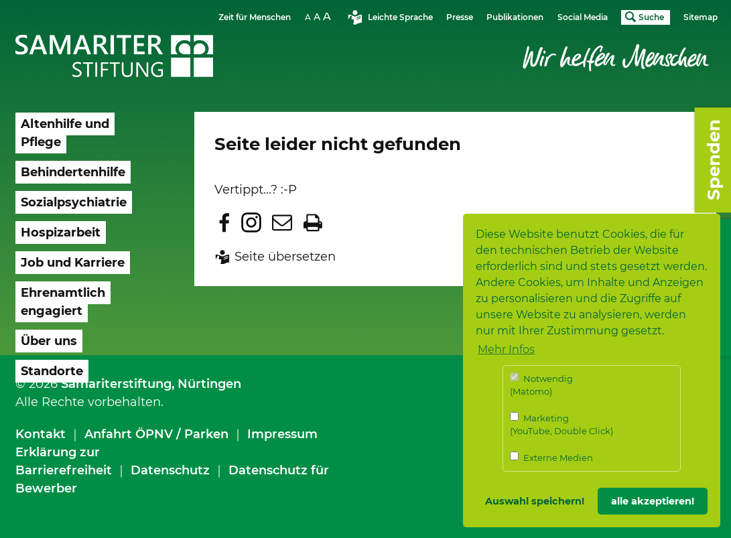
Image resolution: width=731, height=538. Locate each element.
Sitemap (700, 17)
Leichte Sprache (400, 17)
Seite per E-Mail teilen (282, 222)
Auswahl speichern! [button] (534, 501)
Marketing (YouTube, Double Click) (561, 424)
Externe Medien (551, 457)
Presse (459, 17)
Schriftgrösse (319, 16)
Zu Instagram (251, 222)
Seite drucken (313, 222)
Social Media (582, 17)
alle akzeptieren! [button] (652, 501)
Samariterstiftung (116, 384)
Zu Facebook (224, 222)
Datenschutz (170, 470)
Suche (651, 17)
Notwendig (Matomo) (541, 385)
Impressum (282, 434)
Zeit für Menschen (254, 17)
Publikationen (514, 17)
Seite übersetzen (285, 256)
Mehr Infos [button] (506, 349)
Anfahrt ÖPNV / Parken (156, 434)
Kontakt (40, 434)
